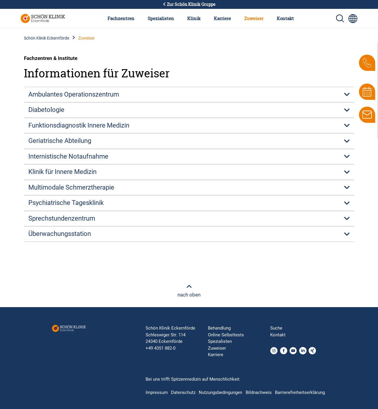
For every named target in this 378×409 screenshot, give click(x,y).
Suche (276, 328)
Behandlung (219, 328)
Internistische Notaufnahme (68, 156)
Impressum (157, 392)
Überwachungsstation (59, 233)
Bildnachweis (259, 392)
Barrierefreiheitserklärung (300, 392)
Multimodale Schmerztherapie (71, 187)
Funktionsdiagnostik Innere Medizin (78, 125)
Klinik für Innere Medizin (62, 171)
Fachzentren (120, 18)
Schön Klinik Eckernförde (46, 38)
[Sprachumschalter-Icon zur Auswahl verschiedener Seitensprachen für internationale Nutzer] (352, 18)
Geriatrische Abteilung (59, 140)
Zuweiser (253, 18)
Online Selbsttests (226, 335)
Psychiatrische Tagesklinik (66, 202)
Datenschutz (183, 392)
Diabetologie (46, 109)
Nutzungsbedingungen (220, 392)
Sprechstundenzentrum (61, 218)
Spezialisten (161, 18)
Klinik (194, 18)
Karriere (222, 18)
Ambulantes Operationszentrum (73, 94)
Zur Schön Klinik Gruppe (189, 4)
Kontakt (285, 18)
